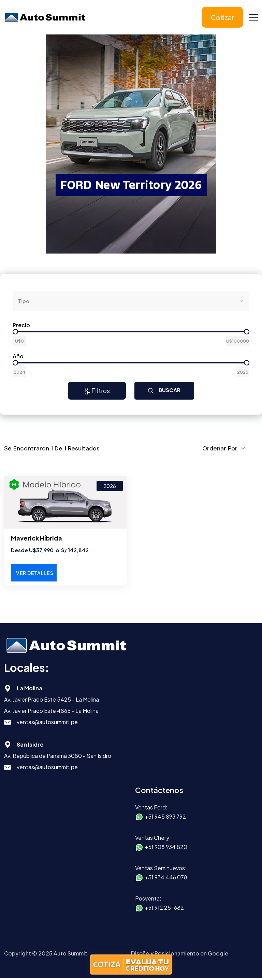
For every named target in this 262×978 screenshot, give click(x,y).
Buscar (164, 390)
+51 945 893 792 (165, 816)
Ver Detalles (34, 573)
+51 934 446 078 (166, 877)
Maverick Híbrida (36, 538)
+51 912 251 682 (164, 907)
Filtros (97, 390)
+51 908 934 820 (166, 846)
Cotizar (222, 17)
